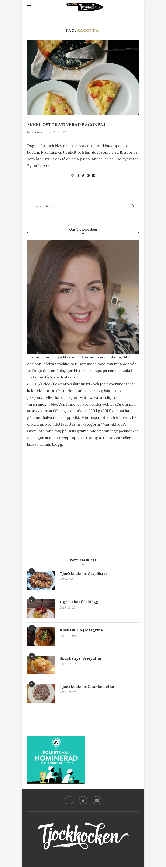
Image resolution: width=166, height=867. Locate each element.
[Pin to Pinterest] (88, 175)
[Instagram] (83, 800)
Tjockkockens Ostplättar (83, 573)
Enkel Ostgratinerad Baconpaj (66, 124)
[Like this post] (72, 175)
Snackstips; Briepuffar (81, 658)
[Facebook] (69, 800)
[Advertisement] (83, 491)
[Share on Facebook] (78, 175)
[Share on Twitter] (83, 175)
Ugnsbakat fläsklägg (79, 601)
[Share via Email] (93, 175)
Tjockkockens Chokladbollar (87, 686)
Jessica (36, 132)
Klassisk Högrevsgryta (81, 630)
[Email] (97, 800)
